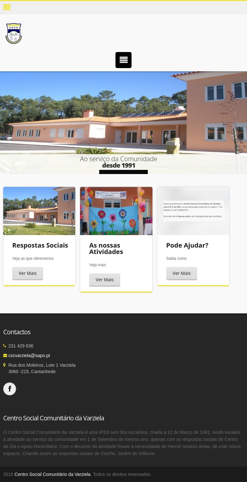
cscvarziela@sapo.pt (29, 355)
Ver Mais (28, 273)
